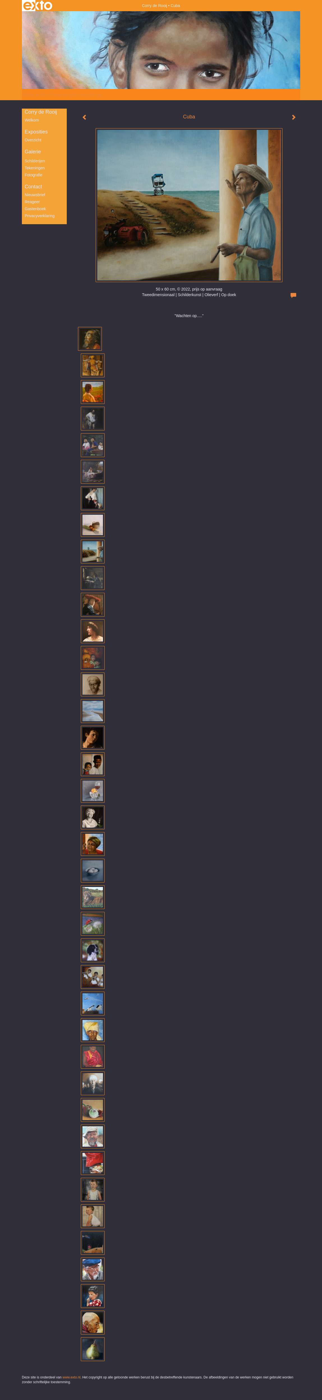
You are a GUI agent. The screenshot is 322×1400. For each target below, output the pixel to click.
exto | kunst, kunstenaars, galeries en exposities (38, 5)
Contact (33, 186)
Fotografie (33, 175)
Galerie (33, 151)
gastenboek (35, 209)
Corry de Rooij (154, 5)
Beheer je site (34, 94)
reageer (32, 202)
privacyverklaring (40, 216)
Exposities (36, 132)
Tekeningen (35, 168)
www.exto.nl (72, 1377)
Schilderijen (35, 161)
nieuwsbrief (35, 195)
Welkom (32, 120)
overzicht (33, 140)
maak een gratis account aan (76, 94)
